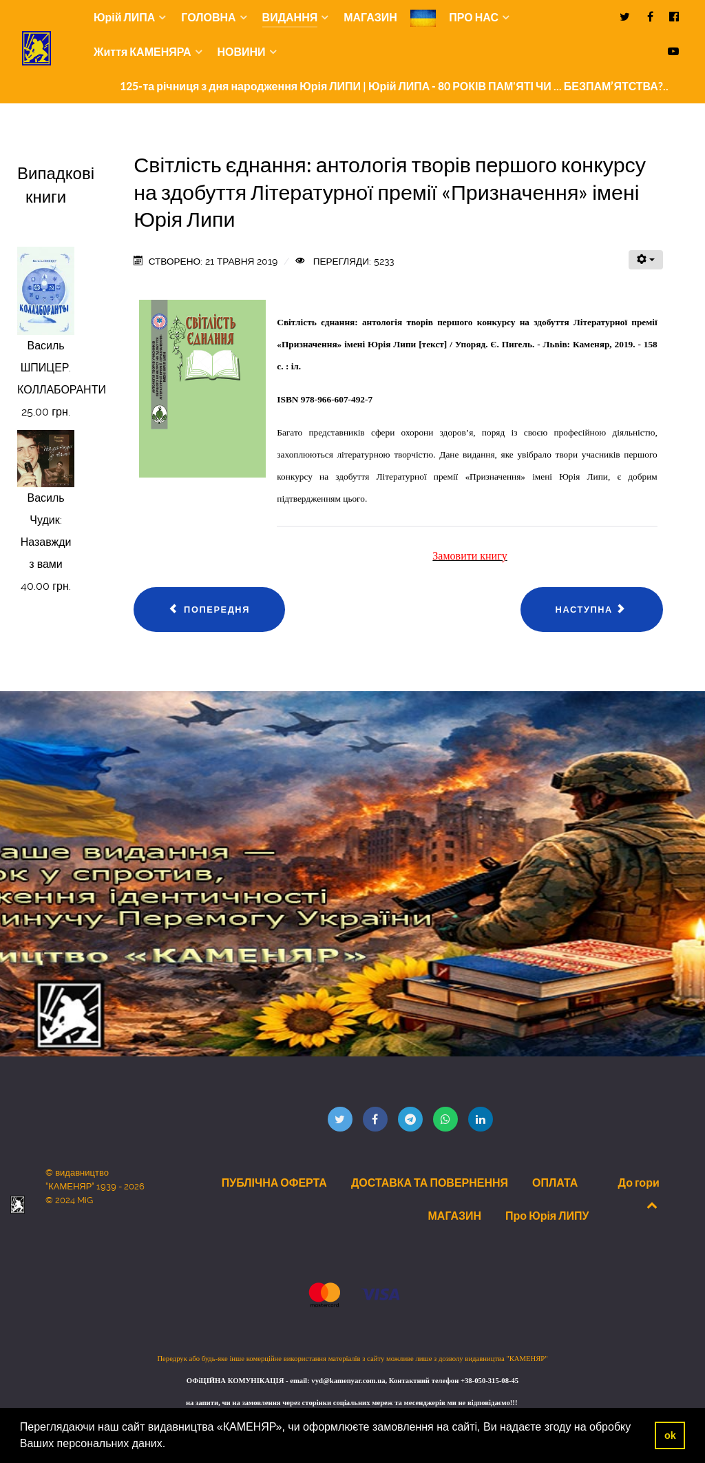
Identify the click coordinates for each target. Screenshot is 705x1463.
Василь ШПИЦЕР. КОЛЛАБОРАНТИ (61, 367)
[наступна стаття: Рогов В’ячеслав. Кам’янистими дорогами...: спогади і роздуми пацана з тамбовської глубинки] (591, 610)
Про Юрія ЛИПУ (547, 1215)
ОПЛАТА (555, 1182)
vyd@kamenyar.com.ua (348, 1380)
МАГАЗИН (455, 1215)
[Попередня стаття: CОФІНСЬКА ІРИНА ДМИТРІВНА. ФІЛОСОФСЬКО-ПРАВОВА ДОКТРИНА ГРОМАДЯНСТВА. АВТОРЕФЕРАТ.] (209, 610)
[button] (171, 1445)
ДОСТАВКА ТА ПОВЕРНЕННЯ (429, 1182)
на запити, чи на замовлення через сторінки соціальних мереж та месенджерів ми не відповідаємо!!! (352, 1402)
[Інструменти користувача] (646, 259)
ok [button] (670, 1435)
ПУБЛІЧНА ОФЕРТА (274, 1182)
